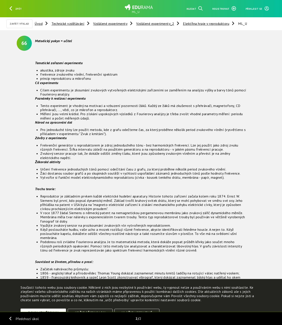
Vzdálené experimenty (110, 23)
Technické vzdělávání (67, 23)
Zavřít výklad (19, 23)
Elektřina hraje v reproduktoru (206, 23)
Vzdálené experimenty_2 (155, 23)
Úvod (39, 23)
